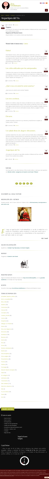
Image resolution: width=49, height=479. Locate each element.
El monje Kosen (7, 421)
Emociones (4, 331)
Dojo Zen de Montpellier (29, 277)
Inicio (2, 15)
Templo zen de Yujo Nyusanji (10, 423)
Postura (3, 361)
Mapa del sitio (7, 432)
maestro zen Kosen (13, 256)
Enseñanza (3, 334)
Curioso (13, 15)
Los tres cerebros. (12, 99)
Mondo (7, 15)
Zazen (2, 394)
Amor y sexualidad (5, 299)
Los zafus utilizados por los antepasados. (21, 68)
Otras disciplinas (5, 353)
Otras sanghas (4, 356)
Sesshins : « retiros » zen (10, 429)
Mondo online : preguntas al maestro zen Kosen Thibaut (23, 172)
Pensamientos (4, 359)
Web (2, 389)
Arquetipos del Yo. (13, 150)
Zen (2, 397)
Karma (2, 340)
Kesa (2, 342)
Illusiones (3, 337)
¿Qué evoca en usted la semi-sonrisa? (20, 86)
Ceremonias (4, 307)
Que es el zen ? (7, 418)
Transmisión (4, 380)
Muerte (3, 350)
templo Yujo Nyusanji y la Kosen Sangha (18, 247)
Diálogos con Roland (6, 323)
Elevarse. (9, 116)
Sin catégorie (4, 375)
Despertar (3, 321)
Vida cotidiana (4, 383)
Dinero (3, 326)
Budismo (3, 304)
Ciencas (3, 310)
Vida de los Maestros (6, 386)
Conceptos (3, 312)
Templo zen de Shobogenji (10, 425)
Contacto (6, 430)
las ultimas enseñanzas (18, 288)
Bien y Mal (3, 301)
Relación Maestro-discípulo (8, 370)
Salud (2, 372)
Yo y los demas (5, 391)
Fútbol (8, 50)
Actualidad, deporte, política (8, 296)
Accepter (46, 477)
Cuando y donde (5, 315)
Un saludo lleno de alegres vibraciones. (21, 131)
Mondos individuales (6, 348)
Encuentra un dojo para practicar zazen (13, 427)
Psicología (3, 367)
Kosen (2, 345)
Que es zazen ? (7, 420)
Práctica (3, 364)
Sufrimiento (4, 378)
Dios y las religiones (6, 329)
